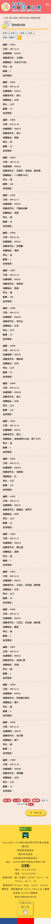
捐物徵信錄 (35, 18)
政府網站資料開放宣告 (25, 858)
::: (3, 18)
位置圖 (25, 866)
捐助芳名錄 (24, 18)
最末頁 (36, 800)
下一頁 (26, 800)
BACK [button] (38, 812)
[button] (48, 4)
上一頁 (17, 800)
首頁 (6, 18)
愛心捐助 (14, 18)
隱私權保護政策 (25, 850)
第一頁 (7, 800)
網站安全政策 (25, 854)
